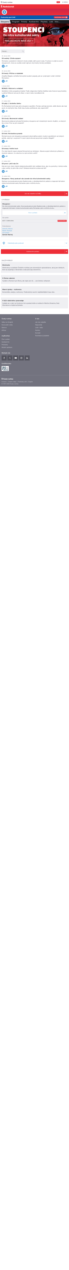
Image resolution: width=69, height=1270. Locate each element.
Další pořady (7, 701)
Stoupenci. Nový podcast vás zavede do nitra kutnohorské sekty (26, 583)
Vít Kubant (5, 673)
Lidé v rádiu (39, 913)
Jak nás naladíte (40, 907)
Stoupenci (6, 644)
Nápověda (38, 910)
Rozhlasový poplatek (42, 921)
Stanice (4, 913)
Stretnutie (6, 741)
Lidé (51, 22)
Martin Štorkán (7, 671)
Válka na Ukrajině (7, 907)
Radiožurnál (62, 661)
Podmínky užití (22, 967)
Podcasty (5, 930)
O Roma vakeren (8, 791)
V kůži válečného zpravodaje (13, 886)
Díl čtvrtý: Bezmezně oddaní (12, 343)
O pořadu (6, 604)
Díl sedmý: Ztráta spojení (11, 103)
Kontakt (37, 918)
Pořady (24, 22)
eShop (4, 915)
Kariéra (37, 915)
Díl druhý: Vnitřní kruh (10, 463)
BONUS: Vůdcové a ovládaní (12, 223)
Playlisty (44, 22)
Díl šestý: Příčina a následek (12, 163)
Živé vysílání (6, 924)
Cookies (4, 967)
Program (15, 22)
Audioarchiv (34, 22)
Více (57, 22)
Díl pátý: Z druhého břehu (11, 283)
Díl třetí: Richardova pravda (12, 403)
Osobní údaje (12, 967)
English (30, 967)
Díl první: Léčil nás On (10, 523)
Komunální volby (7, 910)
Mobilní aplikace (7, 933)
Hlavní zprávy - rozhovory (11, 838)
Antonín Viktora (7, 669)
